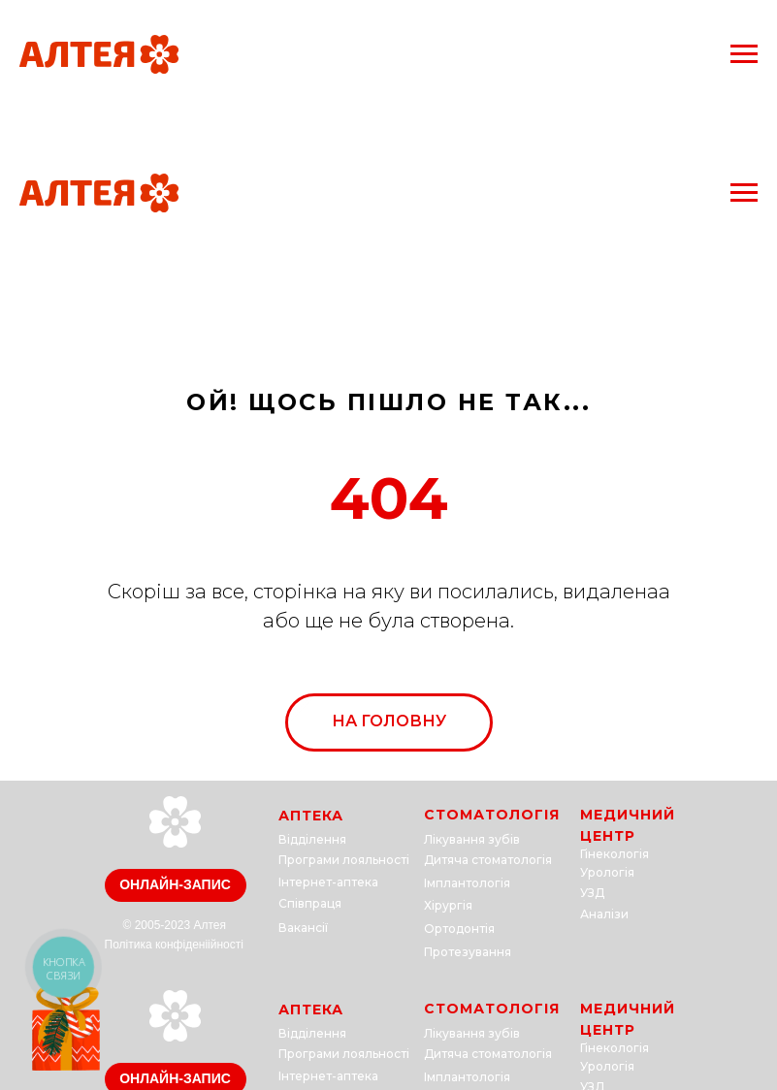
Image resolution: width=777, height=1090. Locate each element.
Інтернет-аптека (328, 882)
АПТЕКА (310, 815)
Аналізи (604, 914)
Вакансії (303, 927)
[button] (175, 885)
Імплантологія (467, 883)
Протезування (467, 952)
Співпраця (309, 903)
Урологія (607, 872)
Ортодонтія (459, 928)
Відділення (312, 839)
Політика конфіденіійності (174, 944)
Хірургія (448, 905)
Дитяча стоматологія (488, 859)
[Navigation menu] (744, 54)
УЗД (592, 892)
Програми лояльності (343, 859)
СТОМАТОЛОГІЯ (492, 814)
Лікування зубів (472, 839)
